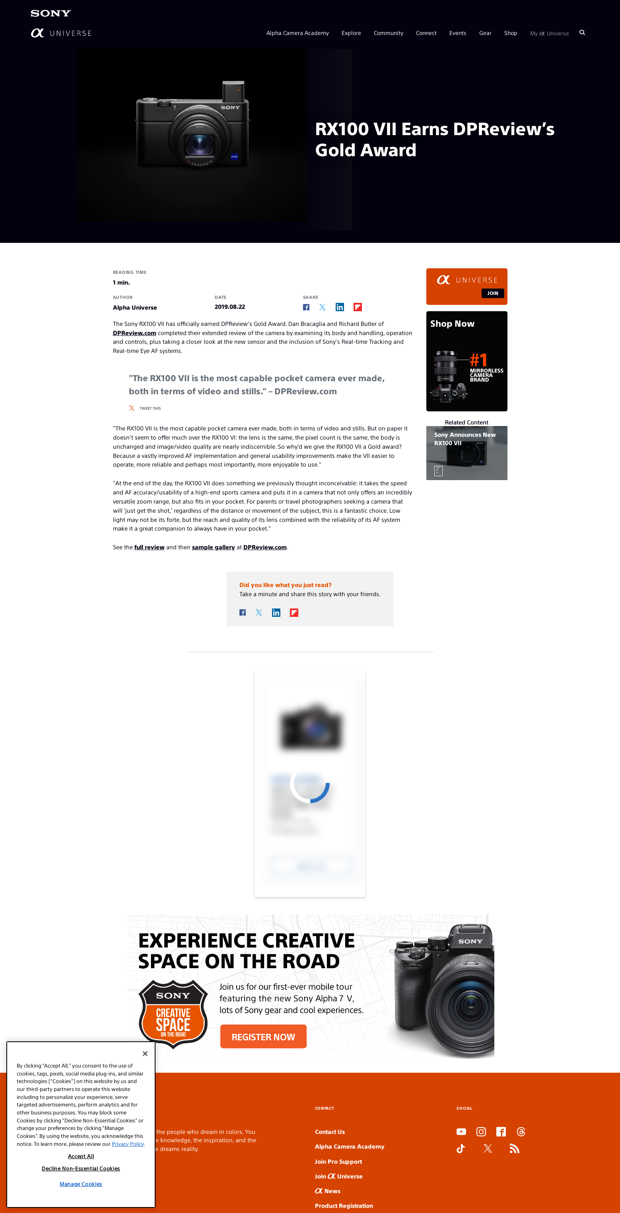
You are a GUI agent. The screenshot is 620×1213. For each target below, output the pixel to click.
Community (388, 32)
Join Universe (339, 1176)
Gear (485, 32)
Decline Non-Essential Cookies (81, 1168)
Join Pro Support (338, 1161)
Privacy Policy (128, 1143)
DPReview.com (134, 332)
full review (149, 546)
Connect (426, 32)
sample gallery (213, 546)
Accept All (81, 1156)
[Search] (582, 33)
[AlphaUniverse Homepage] (61, 32)
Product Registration (344, 1205)
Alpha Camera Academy (297, 32)
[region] (80, 1124)
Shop (510, 32)
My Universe (549, 32)
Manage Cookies (81, 1183)
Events (457, 32)
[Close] (145, 1053)
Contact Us (330, 1131)
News (327, 1190)
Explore (351, 32)
